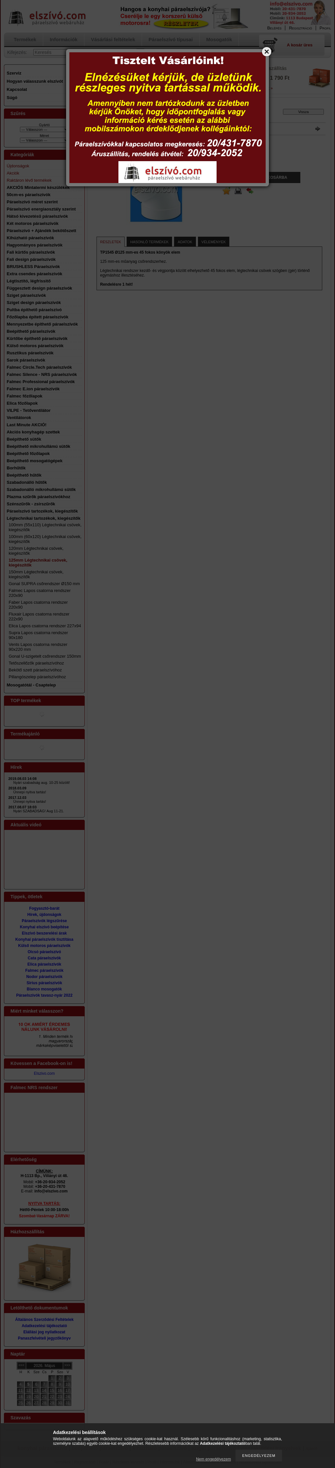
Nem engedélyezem (213, 1459)
